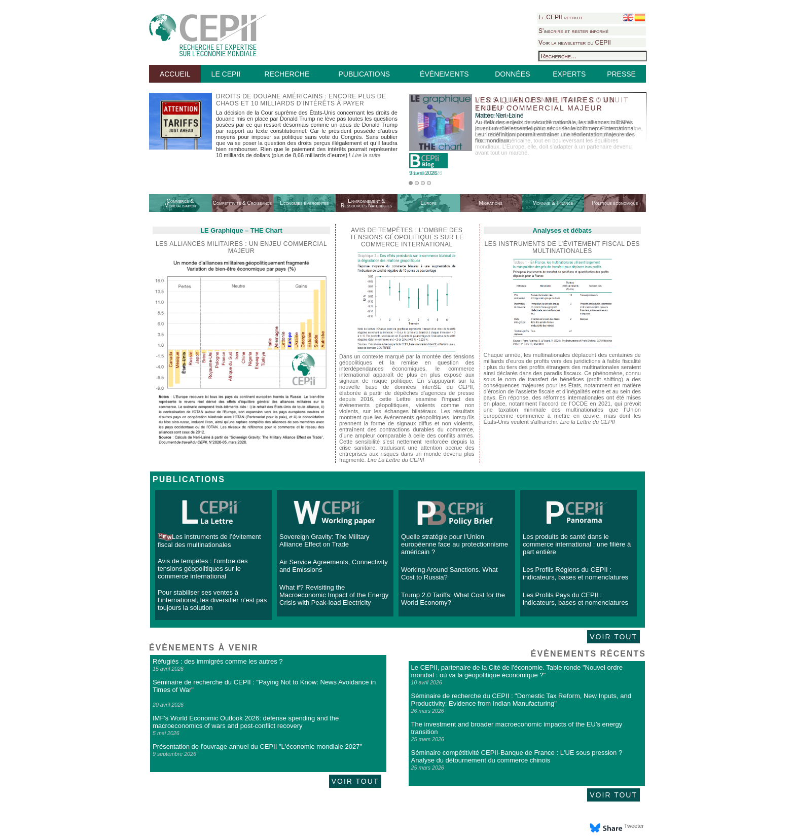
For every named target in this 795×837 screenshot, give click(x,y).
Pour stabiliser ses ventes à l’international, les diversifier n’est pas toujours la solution (212, 600)
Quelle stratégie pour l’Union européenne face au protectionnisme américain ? (454, 544)
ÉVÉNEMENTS (444, 74)
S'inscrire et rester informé (573, 30)
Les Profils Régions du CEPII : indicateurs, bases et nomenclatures (575, 573)
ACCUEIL (175, 74)
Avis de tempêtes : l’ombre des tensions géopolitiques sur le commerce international (203, 568)
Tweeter (634, 826)
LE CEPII (226, 74)
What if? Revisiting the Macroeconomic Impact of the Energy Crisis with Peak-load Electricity (333, 595)
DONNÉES (512, 74)
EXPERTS (569, 74)
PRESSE (621, 74)
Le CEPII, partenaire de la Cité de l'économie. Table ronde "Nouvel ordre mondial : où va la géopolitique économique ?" (517, 671)
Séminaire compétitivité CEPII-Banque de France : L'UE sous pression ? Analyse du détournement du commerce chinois (517, 756)
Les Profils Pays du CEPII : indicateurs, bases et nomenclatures (575, 598)
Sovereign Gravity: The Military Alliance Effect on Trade (324, 540)
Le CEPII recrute (561, 17)
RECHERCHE (287, 74)
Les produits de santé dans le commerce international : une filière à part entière (577, 544)
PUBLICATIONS (364, 74)
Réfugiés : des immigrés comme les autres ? (217, 661)
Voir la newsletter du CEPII (574, 42)
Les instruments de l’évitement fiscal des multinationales (562, 247)
